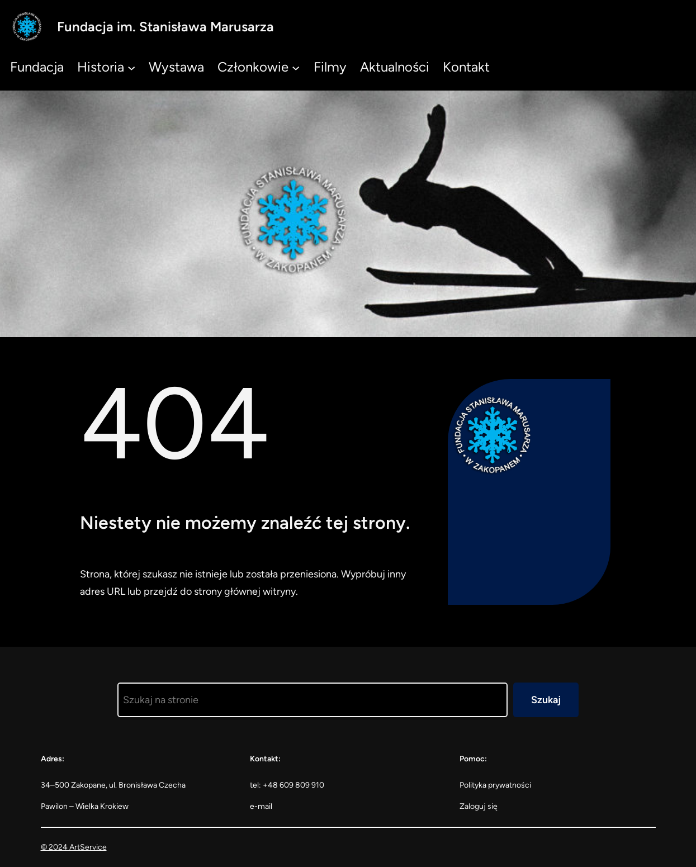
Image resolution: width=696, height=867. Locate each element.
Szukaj (546, 700)
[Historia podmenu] (131, 67)
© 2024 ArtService (74, 847)
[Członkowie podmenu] (296, 67)
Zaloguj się (479, 806)
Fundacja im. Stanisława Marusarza (165, 26)
